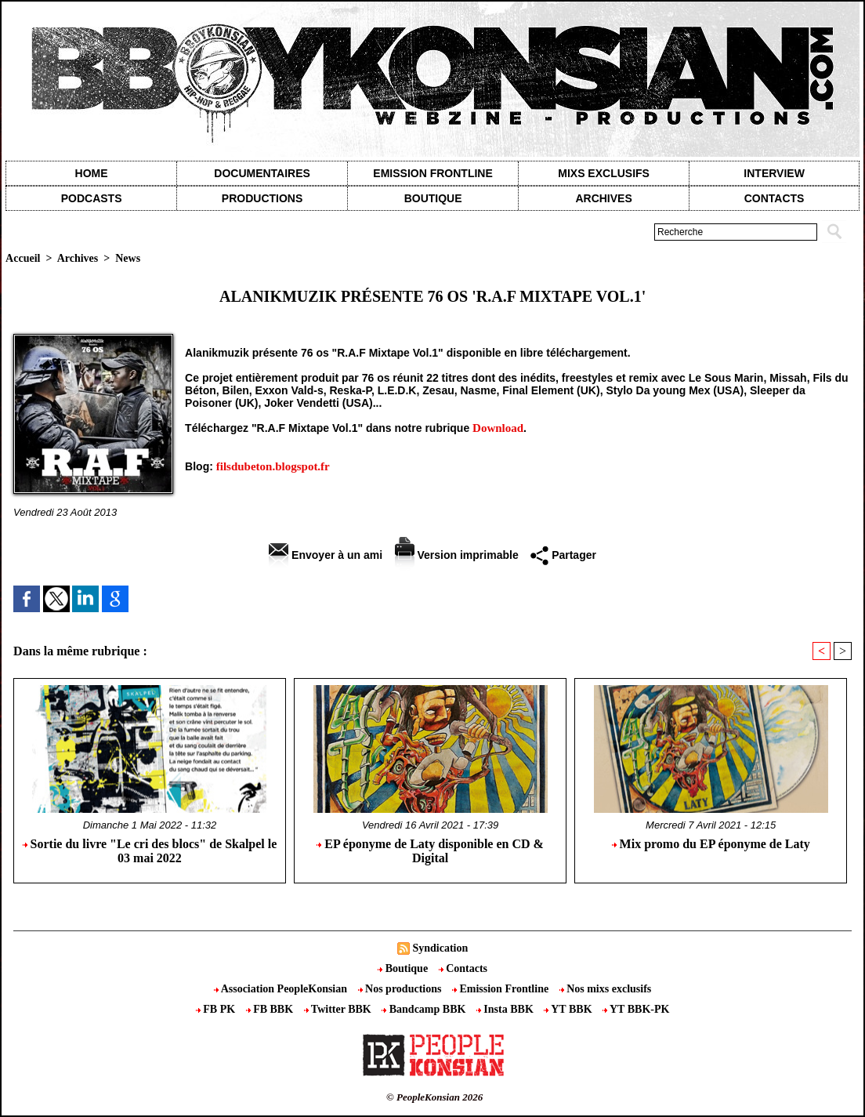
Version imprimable (457, 555)
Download (497, 428)
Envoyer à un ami (325, 555)
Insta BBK (506, 1009)
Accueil (22, 258)
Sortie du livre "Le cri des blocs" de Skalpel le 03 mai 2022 (150, 851)
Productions (262, 198)
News (127, 258)
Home (91, 173)
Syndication (440, 948)
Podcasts (91, 198)
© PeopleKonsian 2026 (434, 1097)
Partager (563, 555)
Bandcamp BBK (425, 1009)
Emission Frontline (432, 173)
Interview (774, 173)
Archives (603, 198)
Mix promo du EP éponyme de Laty (711, 843)
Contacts (463, 968)
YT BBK (569, 1009)
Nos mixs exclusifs (605, 989)
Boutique (433, 198)
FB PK (217, 1009)
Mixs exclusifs (604, 173)
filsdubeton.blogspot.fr (273, 466)
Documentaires (262, 173)
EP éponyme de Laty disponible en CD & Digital (430, 851)
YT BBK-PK (636, 1009)
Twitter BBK (339, 1009)
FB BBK (271, 1009)
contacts (774, 198)
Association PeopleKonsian (282, 989)
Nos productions (401, 989)
